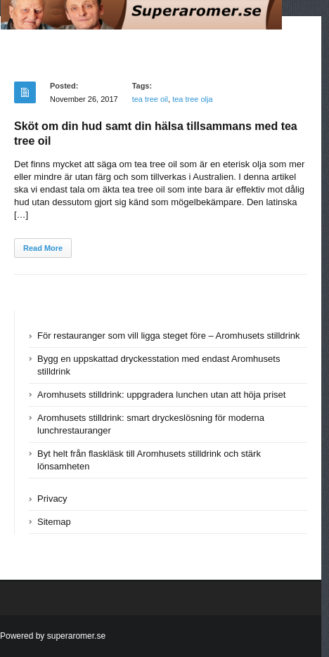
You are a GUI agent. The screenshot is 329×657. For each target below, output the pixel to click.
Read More (43, 248)
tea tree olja (192, 99)
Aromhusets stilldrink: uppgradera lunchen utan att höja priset (161, 394)
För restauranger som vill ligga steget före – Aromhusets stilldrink (168, 335)
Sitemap (54, 521)
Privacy (52, 498)
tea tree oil (150, 99)
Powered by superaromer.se (52, 636)
